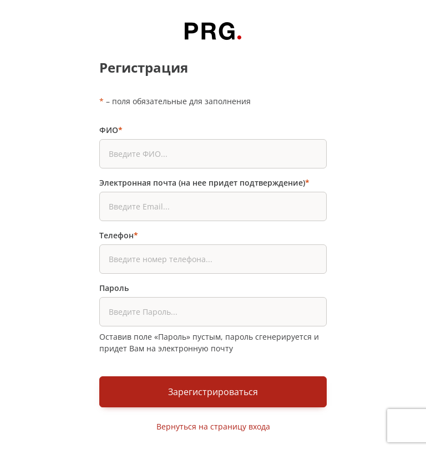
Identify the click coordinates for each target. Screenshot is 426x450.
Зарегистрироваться (213, 392)
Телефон (118, 235)
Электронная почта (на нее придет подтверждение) (204, 182)
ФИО (111, 130)
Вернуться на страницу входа (213, 426)
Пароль (114, 288)
